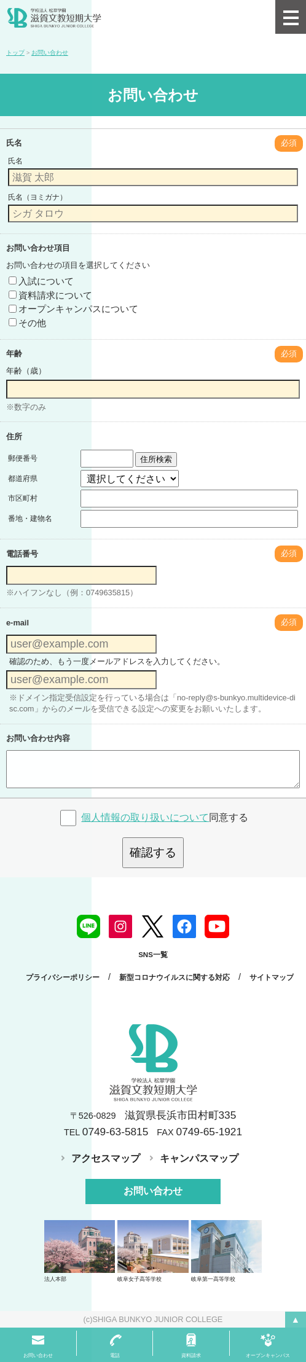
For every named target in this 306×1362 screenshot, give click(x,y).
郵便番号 (22, 458)
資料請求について (50, 295)
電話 (115, 1355)
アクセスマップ (105, 1158)
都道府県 (22, 478)
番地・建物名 (30, 518)
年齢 (14, 353)
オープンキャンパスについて (73, 308)
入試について (41, 281)
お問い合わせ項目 (38, 247)
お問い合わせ (153, 1191)
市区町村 (22, 498)
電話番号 (22, 553)
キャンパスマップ (199, 1158)
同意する (164, 817)
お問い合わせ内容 (38, 738)
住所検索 (156, 459)
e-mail (17, 622)
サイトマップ (271, 977)
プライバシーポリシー (63, 977)
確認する (153, 852)
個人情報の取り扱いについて (145, 817)
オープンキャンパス (268, 1355)
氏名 (14, 142)
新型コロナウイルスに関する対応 (174, 977)
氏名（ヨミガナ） (37, 197)
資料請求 (191, 1355)
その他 (27, 323)
